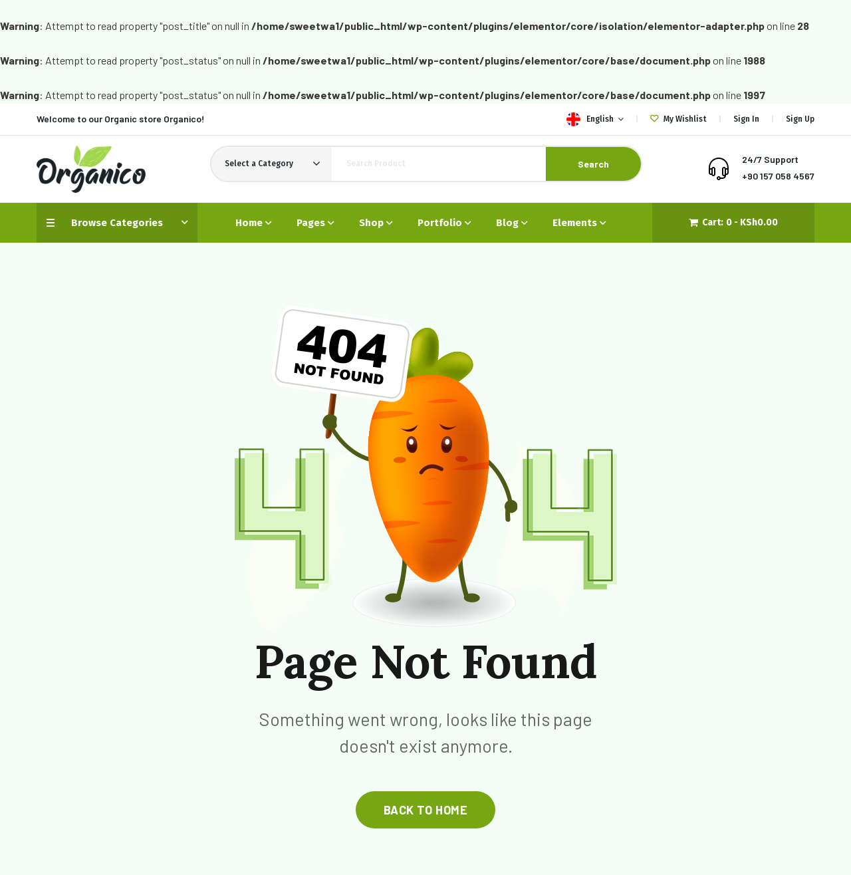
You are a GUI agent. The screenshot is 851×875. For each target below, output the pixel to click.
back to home (425, 810)
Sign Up (800, 119)
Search (593, 164)
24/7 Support (770, 159)
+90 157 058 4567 (778, 176)
